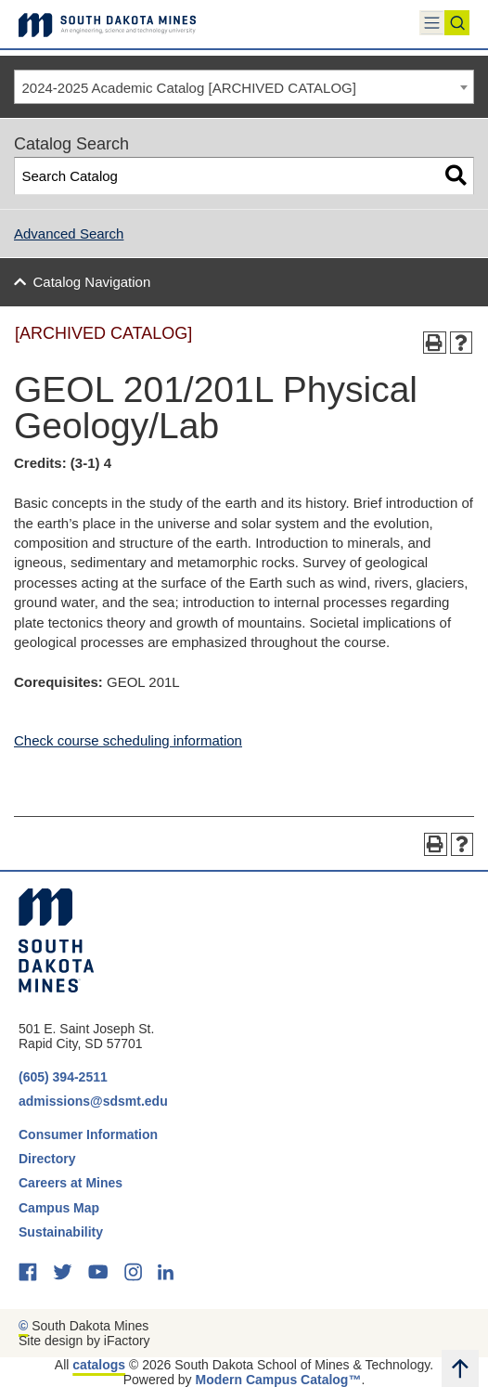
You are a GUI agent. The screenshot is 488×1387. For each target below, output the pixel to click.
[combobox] (244, 87)
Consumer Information (88, 1134)
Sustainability (63, 1232)
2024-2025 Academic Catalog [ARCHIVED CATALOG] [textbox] (189, 88)
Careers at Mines (70, 1182)
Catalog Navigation (92, 282)
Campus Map (59, 1207)
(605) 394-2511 (63, 1076)
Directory (47, 1158)
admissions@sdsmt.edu (93, 1101)
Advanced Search (68, 233)
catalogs (98, 1364)
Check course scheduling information (128, 740)
